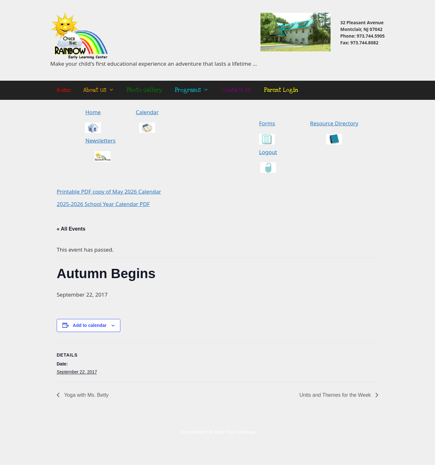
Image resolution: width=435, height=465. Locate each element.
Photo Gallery (144, 90)
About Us (101, 90)
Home (64, 90)
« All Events (71, 229)
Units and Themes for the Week (335, 395)
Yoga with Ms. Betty (86, 395)
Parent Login (281, 90)
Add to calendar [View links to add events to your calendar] (90, 325)
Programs (195, 90)
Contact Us (236, 90)
